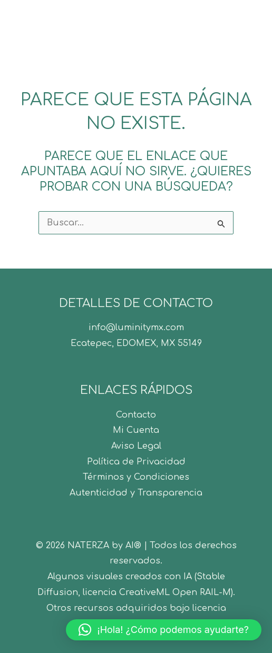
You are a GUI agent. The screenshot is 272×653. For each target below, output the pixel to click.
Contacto (136, 415)
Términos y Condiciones (136, 477)
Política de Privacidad (136, 462)
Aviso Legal (136, 446)
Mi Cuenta (136, 430)
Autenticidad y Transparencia (136, 493)
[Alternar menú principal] (250, 27)
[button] (163, 629)
